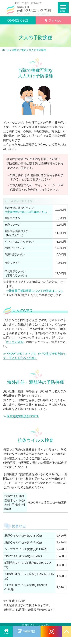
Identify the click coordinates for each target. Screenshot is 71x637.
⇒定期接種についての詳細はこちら (26, 211)
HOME (6, 634)
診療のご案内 (19, 50)
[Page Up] (66, 631)
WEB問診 (29, 631)
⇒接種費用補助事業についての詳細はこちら (34, 290)
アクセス (54, 20)
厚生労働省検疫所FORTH (23, 416)
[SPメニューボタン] (63, 8)
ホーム (6, 50)
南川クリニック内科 (37, 625)
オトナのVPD (14, 341)
